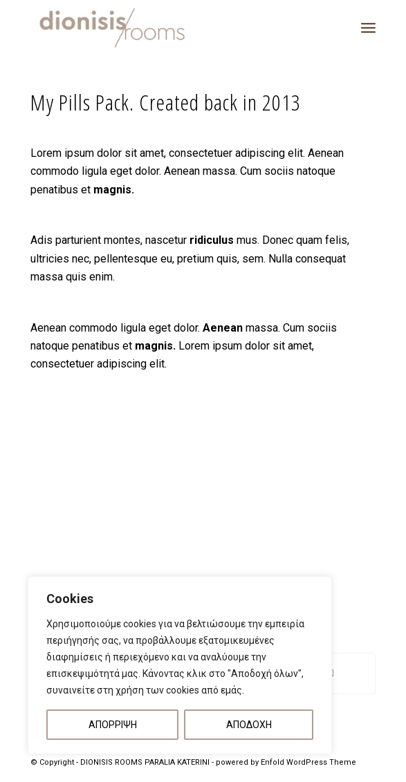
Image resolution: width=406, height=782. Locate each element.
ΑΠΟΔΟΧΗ (249, 724)
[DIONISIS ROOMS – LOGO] (168, 27)
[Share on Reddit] (332, 673)
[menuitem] (368, 27)
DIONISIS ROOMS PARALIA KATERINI (145, 762)
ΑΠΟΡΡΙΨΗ (113, 724)
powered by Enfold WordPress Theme (286, 762)
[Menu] (368, 27)
